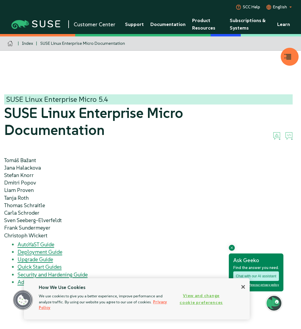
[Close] (243, 286)
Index (27, 43)
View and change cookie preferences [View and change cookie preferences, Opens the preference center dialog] (201, 299)
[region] (137, 298)
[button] (23, 300)
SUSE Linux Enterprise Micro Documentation (82, 43)
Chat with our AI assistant (256, 276)
